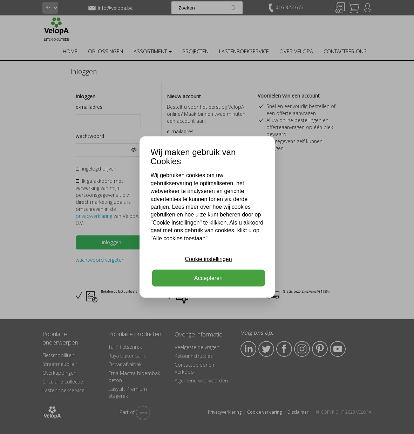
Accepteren (208, 278)
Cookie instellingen (208, 259)
